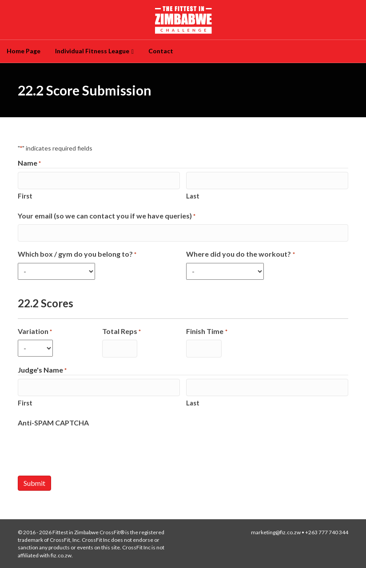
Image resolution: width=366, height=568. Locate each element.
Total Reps (121, 331)
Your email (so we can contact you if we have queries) (106, 216)
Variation (35, 331)
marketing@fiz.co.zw (276, 532)
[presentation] (85, 448)
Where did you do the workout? (240, 254)
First (25, 196)
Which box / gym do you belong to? (77, 254)
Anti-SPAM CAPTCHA (53, 422)
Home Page (23, 51)
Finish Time (206, 331)
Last (192, 196)
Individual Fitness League (92, 51)
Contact (160, 51)
